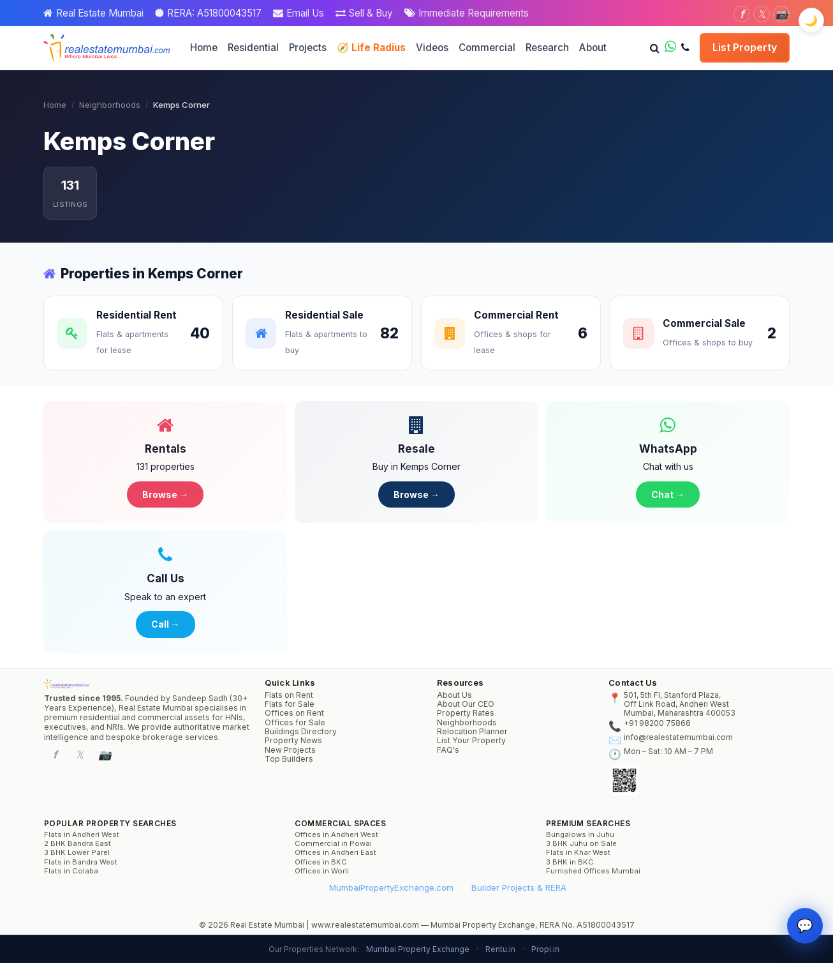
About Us (454, 698)
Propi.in (545, 952)
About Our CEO (465, 707)
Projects (308, 48)
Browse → (165, 495)
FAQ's (448, 753)
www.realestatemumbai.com (365, 928)
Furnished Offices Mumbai (593, 874)
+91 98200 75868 (657, 726)
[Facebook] (741, 14)
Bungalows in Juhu (580, 838)
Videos (432, 48)
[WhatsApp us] (670, 48)
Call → (165, 626)
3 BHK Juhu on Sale (581, 847)
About (593, 48)
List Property (744, 47)
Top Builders (289, 762)
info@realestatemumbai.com (678, 740)
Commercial (487, 48)
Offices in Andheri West (336, 838)
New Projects (290, 753)
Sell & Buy (371, 13)
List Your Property (471, 743)
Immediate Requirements (473, 13)
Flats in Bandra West (80, 865)
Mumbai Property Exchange (417, 952)
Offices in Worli (322, 874)
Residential (253, 48)
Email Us (305, 13)
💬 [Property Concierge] (805, 937)
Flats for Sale (289, 707)
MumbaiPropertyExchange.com (391, 890)
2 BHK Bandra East (77, 847)
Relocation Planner (472, 734)
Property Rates (465, 716)
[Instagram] (781, 14)
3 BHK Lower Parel (77, 856)
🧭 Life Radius (371, 48)
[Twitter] (761, 14)
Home (203, 48)
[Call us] (685, 48)
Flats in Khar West (578, 856)
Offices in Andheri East (335, 856)
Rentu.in (500, 952)
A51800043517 (606, 928)
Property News (293, 743)
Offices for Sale (295, 725)
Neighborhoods (109, 105)
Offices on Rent (294, 716)
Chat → (667, 495)
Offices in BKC (321, 865)
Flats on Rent (289, 698)
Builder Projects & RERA (518, 890)
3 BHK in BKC (570, 865)
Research (547, 48)
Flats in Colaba (71, 874)
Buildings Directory (301, 734)
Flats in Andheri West (81, 838)
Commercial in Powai (333, 847)
